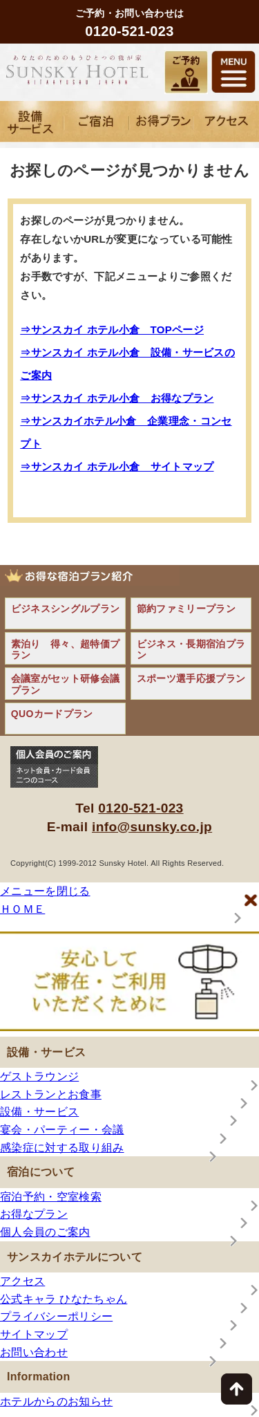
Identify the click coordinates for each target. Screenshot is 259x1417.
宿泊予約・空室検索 (51, 1197)
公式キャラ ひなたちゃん (63, 1299)
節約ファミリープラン (186, 608)
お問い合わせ (34, 1352)
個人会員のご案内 (45, 1232)
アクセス (22, 1281)
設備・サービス (39, 1112)
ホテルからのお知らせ (56, 1401)
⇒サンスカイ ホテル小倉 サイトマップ (116, 466)
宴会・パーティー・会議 (62, 1130)
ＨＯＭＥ (22, 909)
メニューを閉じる (45, 891)
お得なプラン (34, 1214)
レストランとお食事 (51, 1094)
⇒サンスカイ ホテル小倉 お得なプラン (116, 398)
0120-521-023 (140, 808)
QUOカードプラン (52, 713)
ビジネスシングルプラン (65, 608)
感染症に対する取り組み (62, 1148)
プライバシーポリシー (56, 1316)
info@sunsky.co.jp (152, 826)
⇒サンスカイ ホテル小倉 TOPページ (112, 329)
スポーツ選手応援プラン (191, 678)
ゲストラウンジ (39, 1076)
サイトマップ (34, 1334)
